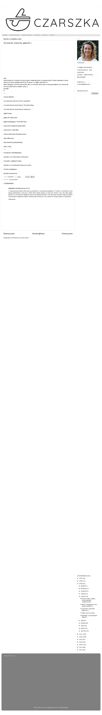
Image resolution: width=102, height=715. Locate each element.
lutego (83, 628)
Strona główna (38, 234)
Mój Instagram (81, 77)
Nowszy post (9, 234)
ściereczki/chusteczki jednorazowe (15, 134)
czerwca (83, 596)
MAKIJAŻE (37, 35)
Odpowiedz (11, 199)
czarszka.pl (80, 72)
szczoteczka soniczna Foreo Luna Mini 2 (17, 101)
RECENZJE (45, 35)
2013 (81, 644)
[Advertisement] (88, 127)
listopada (84, 588)
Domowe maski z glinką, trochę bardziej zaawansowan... (87, 600)
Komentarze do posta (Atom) (20, 237)
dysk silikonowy (9, 138)
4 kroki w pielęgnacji (10, 169)
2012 (81, 647)
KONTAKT (52, 35)
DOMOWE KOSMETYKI (27, 35)
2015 (81, 639)
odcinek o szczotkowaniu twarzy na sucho (17, 165)
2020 (81, 581)
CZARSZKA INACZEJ (14, 35)
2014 (81, 642)
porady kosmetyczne (10, 173)
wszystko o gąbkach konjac (13, 161)
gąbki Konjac (8, 113)
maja (82, 620)
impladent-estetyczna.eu (17, 188)
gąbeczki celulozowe (10, 117)
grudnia (83, 586)
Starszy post (67, 234)
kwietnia (83, 623)
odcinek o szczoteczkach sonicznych (16, 157)
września (84, 591)
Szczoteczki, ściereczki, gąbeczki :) (87, 609)
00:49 (28, 188)
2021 (81, 578)
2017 (81, 634)
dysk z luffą (7, 146)
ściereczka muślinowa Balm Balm (15, 126)
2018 (81, 583)
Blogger (65, 707)
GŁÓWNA (5, 35)
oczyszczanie (13, 179)
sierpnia (83, 594)
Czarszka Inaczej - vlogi (84, 70)
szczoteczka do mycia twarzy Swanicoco (17, 109)
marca (83, 625)
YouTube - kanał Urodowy (85, 74)
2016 (81, 637)
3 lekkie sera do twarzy (87, 613)
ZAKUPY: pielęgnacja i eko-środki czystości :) (88, 605)
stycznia (83, 631)
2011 (81, 650)
